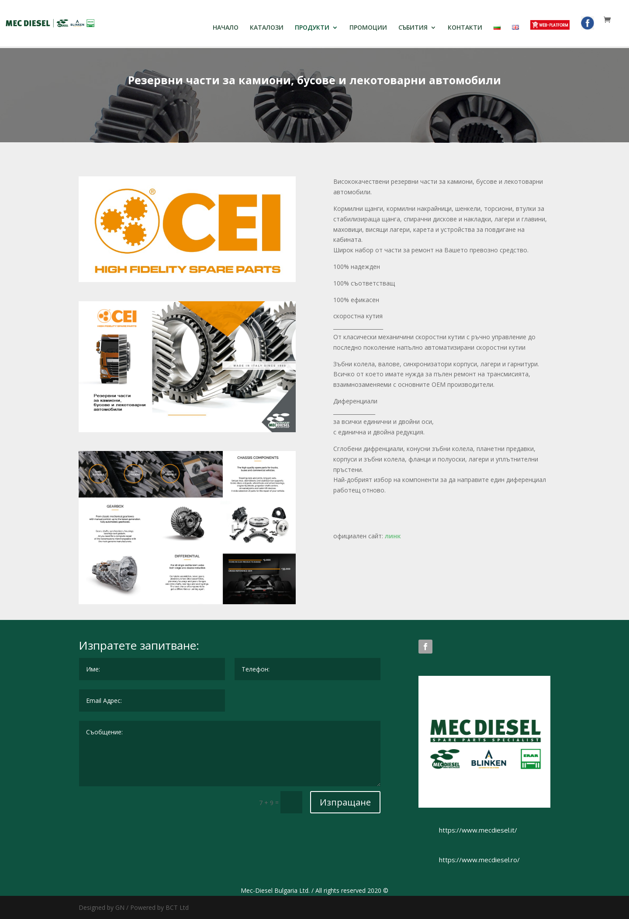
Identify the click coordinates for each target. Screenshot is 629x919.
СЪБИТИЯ (413, 27)
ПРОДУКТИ (312, 27)
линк (394, 536)
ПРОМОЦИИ (368, 27)
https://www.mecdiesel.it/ (478, 830)
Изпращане (345, 802)
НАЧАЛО (225, 27)
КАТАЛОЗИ (266, 27)
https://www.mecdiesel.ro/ (479, 859)
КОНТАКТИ (465, 27)
